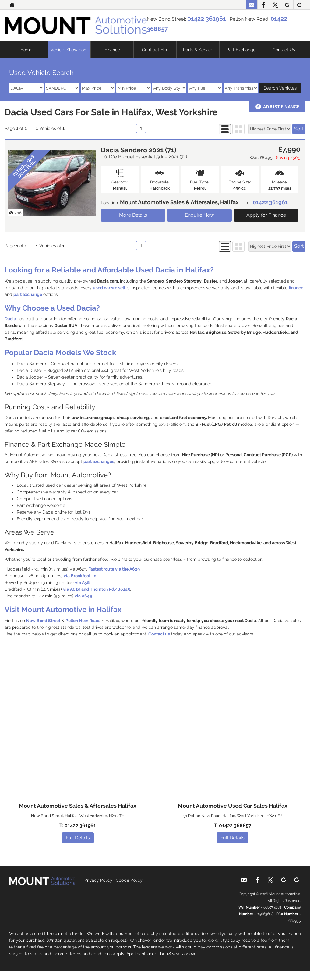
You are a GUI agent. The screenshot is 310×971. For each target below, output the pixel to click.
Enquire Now (199, 215)
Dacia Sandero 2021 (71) (138, 150)
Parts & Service (198, 49)
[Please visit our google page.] (287, 5)
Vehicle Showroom (69, 49)
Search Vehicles (280, 88)
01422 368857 (235, 825)
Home (26, 49)
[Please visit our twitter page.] (275, 5)
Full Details (78, 838)
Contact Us (284, 49)
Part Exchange (240, 49)
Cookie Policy (129, 880)
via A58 (82, 582)
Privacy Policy (98, 880)
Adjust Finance (281, 106)
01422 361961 (206, 18)
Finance (112, 49)
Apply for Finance (266, 215)
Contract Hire (155, 49)
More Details (133, 215)
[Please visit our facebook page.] (263, 5)
